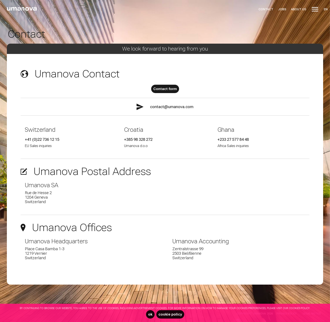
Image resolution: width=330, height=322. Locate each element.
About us (298, 9)
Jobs (282, 9)
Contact (266, 9)
